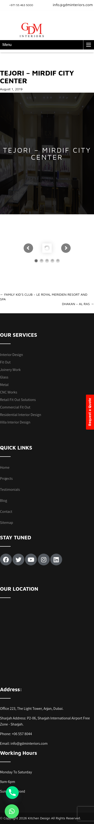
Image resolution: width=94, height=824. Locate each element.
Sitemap (6, 522)
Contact (6, 511)
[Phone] (12, 792)
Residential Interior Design (20, 414)
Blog (3, 500)
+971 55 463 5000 (21, 5)
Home (4, 467)
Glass (4, 377)
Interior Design (11, 354)
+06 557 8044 (22, 733)
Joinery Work (10, 369)
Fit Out (5, 362)
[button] (12, 811)
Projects (6, 478)
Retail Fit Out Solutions (18, 399)
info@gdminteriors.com (70, 5)
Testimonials (10, 489)
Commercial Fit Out (15, 407)
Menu (7, 44)
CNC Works (8, 392)
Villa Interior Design (15, 422)
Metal (4, 384)
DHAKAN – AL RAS (78, 304)
